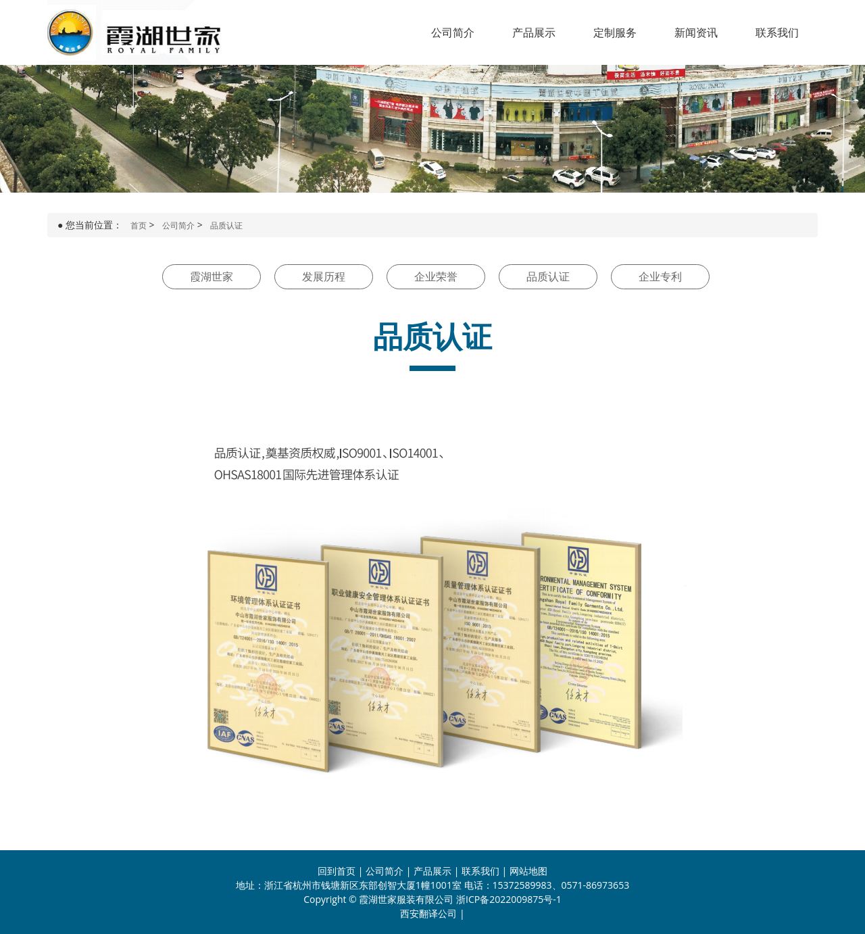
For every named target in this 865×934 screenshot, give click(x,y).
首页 (138, 225)
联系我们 (777, 32)
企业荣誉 (436, 276)
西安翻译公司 (428, 913)
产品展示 (533, 32)
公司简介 (452, 32)
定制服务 (615, 32)
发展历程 (323, 276)
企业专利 (660, 276)
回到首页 (336, 870)
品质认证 (226, 225)
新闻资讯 (696, 32)
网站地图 (528, 870)
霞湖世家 (211, 276)
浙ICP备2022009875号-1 (509, 899)
